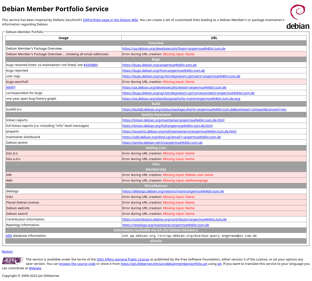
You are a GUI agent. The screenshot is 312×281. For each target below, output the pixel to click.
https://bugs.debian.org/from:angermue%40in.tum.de (163, 70)
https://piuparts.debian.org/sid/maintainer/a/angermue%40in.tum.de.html (179, 131)
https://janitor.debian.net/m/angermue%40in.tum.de (162, 142)
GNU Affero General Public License (123, 259)
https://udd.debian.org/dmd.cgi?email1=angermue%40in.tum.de (171, 137)
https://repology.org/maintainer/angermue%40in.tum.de (165, 225)
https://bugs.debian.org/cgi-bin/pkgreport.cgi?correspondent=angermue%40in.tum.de (188, 93)
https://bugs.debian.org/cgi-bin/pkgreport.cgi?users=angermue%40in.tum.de (181, 76)
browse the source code (77, 263)
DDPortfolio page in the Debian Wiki (110, 20)
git (219, 263)
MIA (9, 235)
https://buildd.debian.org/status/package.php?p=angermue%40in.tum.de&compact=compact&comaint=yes (204, 109)
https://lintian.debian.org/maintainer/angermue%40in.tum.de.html (173, 120)
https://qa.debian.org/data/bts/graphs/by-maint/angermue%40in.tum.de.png (181, 98)
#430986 (90, 65)
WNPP (11, 87)
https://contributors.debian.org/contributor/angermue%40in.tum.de (174, 219)
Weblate (35, 268)
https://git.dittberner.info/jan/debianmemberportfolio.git (164, 263)
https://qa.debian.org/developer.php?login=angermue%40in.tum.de (173, 48)
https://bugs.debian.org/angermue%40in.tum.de (159, 65)
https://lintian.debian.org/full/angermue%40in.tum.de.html (167, 125)
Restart (7, 251)
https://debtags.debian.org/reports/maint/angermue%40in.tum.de (173, 191)
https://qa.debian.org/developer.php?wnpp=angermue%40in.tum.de (174, 87)
